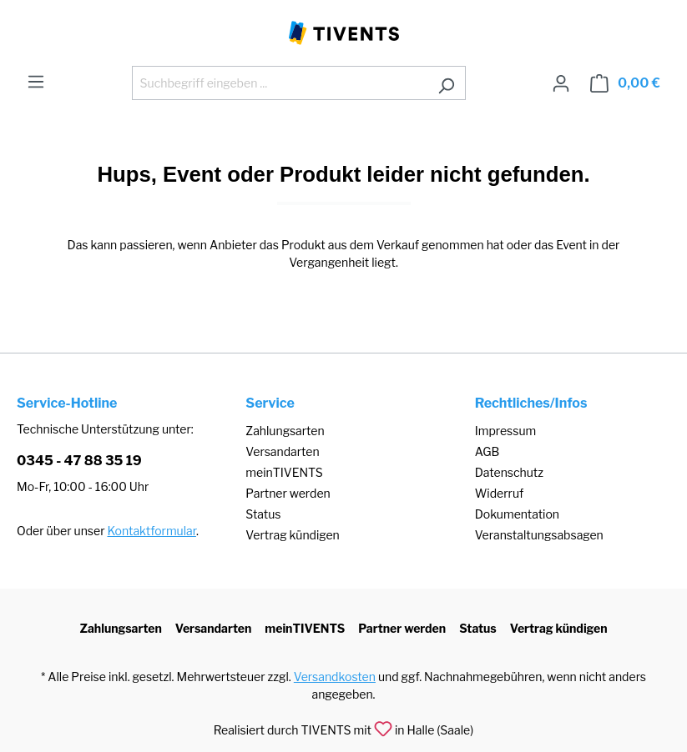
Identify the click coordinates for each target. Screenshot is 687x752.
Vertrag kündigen (292, 535)
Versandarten (282, 451)
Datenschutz (509, 472)
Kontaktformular (152, 531)
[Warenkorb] (625, 83)
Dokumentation (517, 514)
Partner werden (287, 493)
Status (262, 514)
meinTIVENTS (284, 472)
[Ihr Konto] (561, 83)
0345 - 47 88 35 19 (79, 461)
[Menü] (36, 82)
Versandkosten (335, 676)
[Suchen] (446, 83)
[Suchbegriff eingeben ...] (279, 83)
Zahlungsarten (284, 431)
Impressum (506, 431)
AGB (487, 451)
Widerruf (499, 493)
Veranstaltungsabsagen (539, 535)
